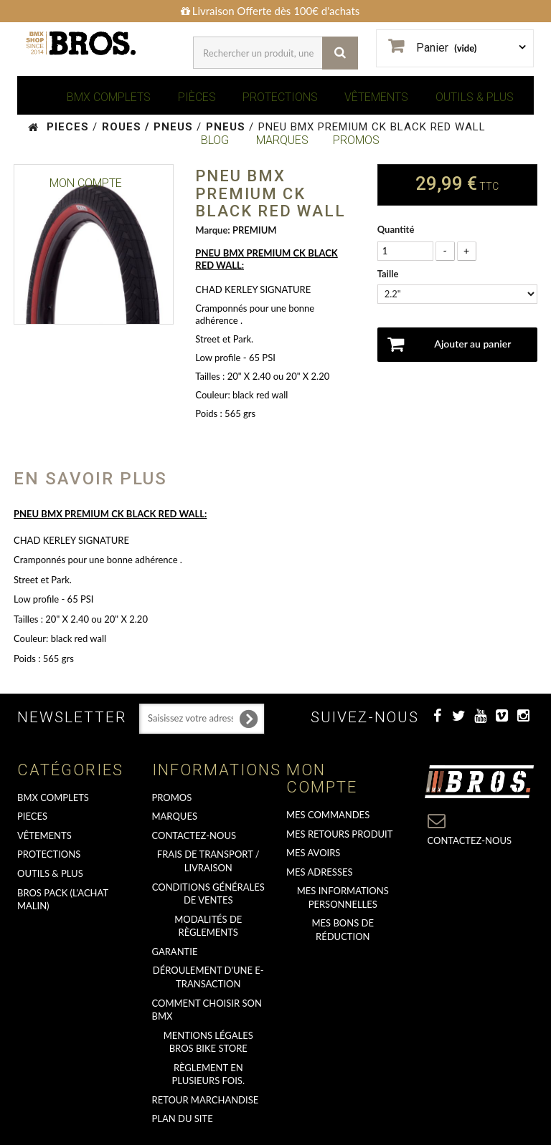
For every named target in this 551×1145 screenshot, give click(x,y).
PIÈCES (197, 97)
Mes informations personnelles (343, 897)
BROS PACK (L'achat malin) (62, 899)
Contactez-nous (194, 835)
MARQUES (282, 140)
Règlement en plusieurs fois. (208, 1074)
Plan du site (182, 1118)
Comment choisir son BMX (207, 1009)
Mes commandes (327, 814)
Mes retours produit (339, 834)
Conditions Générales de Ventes (208, 893)
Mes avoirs (313, 852)
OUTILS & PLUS (474, 97)
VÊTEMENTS (376, 97)
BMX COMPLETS (109, 97)
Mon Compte (86, 183)
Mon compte (321, 778)
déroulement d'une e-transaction (208, 977)
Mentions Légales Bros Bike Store (208, 1042)
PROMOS (356, 140)
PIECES (32, 816)
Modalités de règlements (208, 926)
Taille (389, 273)
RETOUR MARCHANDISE (205, 1100)
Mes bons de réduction (343, 929)
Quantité (396, 229)
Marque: (212, 230)
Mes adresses (319, 872)
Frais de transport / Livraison (208, 860)
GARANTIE (175, 951)
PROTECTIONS (280, 97)
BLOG (215, 140)
